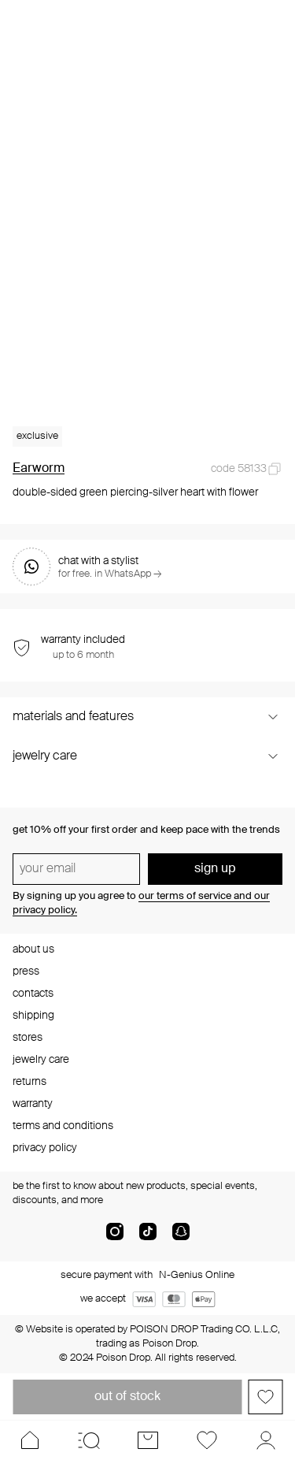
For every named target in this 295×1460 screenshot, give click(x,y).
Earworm (39, 469)
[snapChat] (180, 1237)
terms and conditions (63, 1125)
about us (33, 949)
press (26, 971)
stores (27, 1037)
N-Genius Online (196, 1275)
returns (29, 1081)
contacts (33, 993)
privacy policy (45, 1148)
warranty (33, 1103)
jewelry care (41, 1059)
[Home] (29, 1440)
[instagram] (114, 1237)
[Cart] (147, 1440)
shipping (33, 1015)
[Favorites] (206, 1440)
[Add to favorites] (265, 1397)
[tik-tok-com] (147, 1237)
